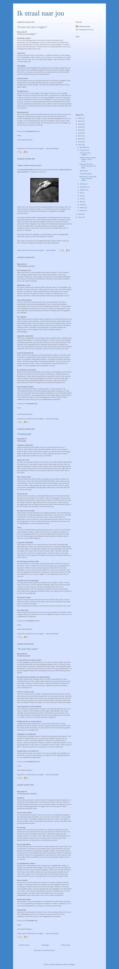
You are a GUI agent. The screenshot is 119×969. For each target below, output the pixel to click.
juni (81, 196)
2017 (80, 136)
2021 (80, 124)
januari (82, 210)
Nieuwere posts (24, 945)
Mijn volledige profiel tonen (85, 29)
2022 (80, 121)
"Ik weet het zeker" (27, 648)
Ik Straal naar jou (84, 26)
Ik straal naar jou (40, 13)
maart (82, 204)
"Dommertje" (24, 433)
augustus (83, 190)
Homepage (45, 945)
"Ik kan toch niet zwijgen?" (32, 26)
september (84, 187)
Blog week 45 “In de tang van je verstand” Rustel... (87, 178)
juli (81, 193)
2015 (80, 142)
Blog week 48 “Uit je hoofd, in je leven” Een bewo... (87, 166)
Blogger (72, 964)
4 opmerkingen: (50, 250)
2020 (80, 127)
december (83, 147)
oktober (82, 184)
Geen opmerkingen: (52, 148)
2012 (80, 217)
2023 (80, 118)
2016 (80, 139)
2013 (80, 214)
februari (83, 207)
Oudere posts (65, 945)
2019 (80, 130)
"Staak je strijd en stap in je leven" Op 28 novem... (87, 159)
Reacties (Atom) (49, 950)
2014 (80, 145)
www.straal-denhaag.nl (24, 140)
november (83, 150)
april (81, 201)
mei (81, 199)
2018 (80, 133)
